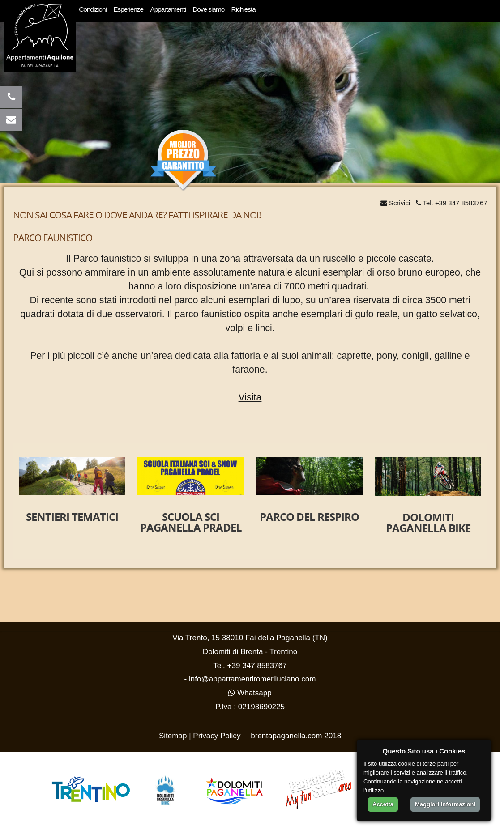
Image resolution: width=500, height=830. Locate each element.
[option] (72, 497)
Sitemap (173, 736)
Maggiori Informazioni (445, 804)
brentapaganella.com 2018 (296, 736)
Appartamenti (167, 9)
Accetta (382, 804)
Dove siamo (208, 9)
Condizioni (93, 9)
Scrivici (395, 203)
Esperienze (128, 9)
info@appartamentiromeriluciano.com (252, 679)
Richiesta (243, 9)
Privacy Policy (216, 736)
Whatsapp (250, 693)
